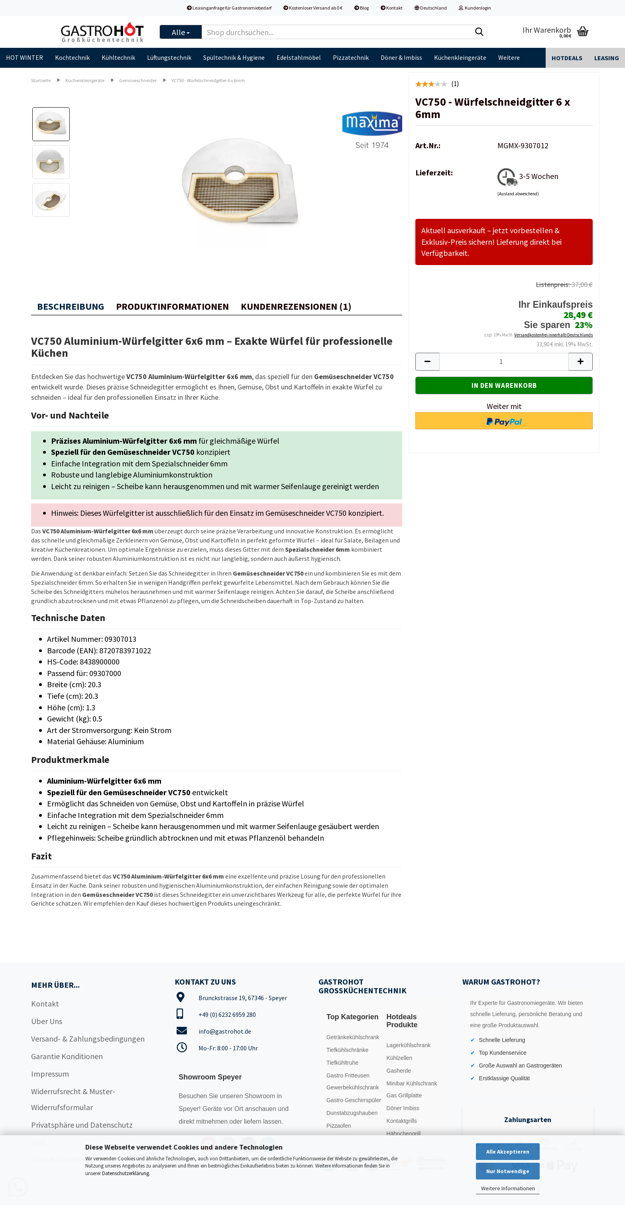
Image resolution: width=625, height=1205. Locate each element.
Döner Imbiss (403, 1108)
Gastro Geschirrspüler (353, 1100)
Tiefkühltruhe (342, 1063)
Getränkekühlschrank (352, 1037)
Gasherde (399, 1070)
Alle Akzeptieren (507, 1151)
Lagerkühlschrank (409, 1045)
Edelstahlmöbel (299, 57)
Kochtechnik (72, 57)
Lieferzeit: (434, 172)
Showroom (261, 1096)
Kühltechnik (118, 57)
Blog (361, 8)
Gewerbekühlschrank (352, 1087)
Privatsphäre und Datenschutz (82, 1125)
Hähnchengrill (404, 1133)
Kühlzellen (400, 1058)
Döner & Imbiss (401, 57)
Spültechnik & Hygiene (234, 57)
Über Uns (46, 1021)
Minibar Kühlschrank (412, 1083)
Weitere (509, 57)
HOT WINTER (24, 57)
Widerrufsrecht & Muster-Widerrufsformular (73, 1099)
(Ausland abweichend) (518, 194)
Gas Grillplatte (404, 1095)
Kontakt (392, 8)
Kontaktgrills (402, 1121)
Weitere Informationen (508, 1188)
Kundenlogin (475, 8)
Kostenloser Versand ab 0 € (312, 8)
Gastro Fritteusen (347, 1075)
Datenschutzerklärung (125, 1173)
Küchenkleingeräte (460, 57)
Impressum (50, 1074)
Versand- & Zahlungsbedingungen (88, 1039)
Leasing (606, 58)
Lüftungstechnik (169, 57)
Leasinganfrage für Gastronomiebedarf (229, 8)
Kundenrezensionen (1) (296, 306)
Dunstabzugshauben (351, 1113)
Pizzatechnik (351, 57)
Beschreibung (70, 306)
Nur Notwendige (507, 1171)
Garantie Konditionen (67, 1056)
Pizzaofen (338, 1125)
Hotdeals (567, 58)
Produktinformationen (172, 306)
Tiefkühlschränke (347, 1050)
